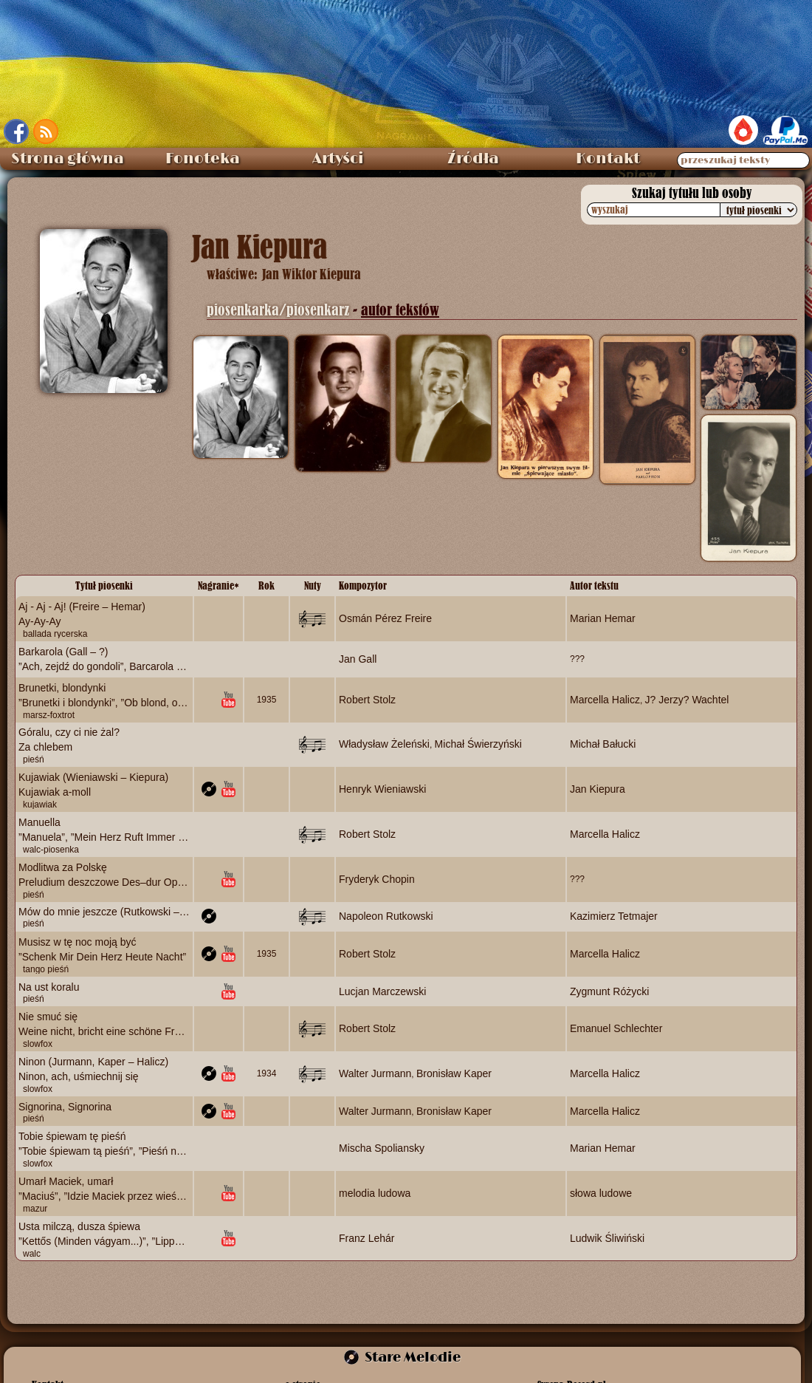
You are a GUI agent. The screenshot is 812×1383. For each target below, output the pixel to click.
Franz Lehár (366, 1237)
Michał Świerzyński (478, 744)
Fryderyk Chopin (377, 878)
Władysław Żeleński (384, 744)
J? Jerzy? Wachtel (687, 699)
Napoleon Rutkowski (386, 916)
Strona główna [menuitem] (67, 159)
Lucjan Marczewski (382, 991)
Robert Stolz (367, 699)
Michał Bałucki (603, 744)
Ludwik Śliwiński (607, 1237)
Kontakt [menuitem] (608, 159)
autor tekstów (400, 309)
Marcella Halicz (605, 699)
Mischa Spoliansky (381, 1148)
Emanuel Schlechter (616, 1028)
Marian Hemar (603, 618)
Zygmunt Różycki (609, 991)
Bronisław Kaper (454, 1073)
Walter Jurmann (375, 1073)
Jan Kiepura (597, 789)
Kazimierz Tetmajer (614, 916)
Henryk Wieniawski (382, 789)
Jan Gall (357, 658)
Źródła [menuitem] (473, 159)
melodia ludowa (374, 1192)
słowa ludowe (601, 1192)
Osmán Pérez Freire (385, 618)
